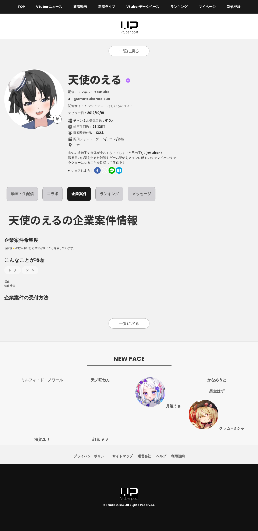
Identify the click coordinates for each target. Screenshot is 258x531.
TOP (21, 6)
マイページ (207, 6)
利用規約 (178, 456)
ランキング (178, 6)
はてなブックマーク (119, 170)
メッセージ (141, 193)
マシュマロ (96, 106)
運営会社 (144, 456)
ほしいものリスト (120, 106)
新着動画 (80, 6)
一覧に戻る (129, 51)
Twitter (104, 170)
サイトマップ (122, 456)
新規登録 (233, 6)
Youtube (101, 92)
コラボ (52, 193)
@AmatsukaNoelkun (92, 99)
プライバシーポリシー (90, 456)
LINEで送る (112, 170)
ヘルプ (161, 456)
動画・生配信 (22, 193)
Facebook (97, 170)
